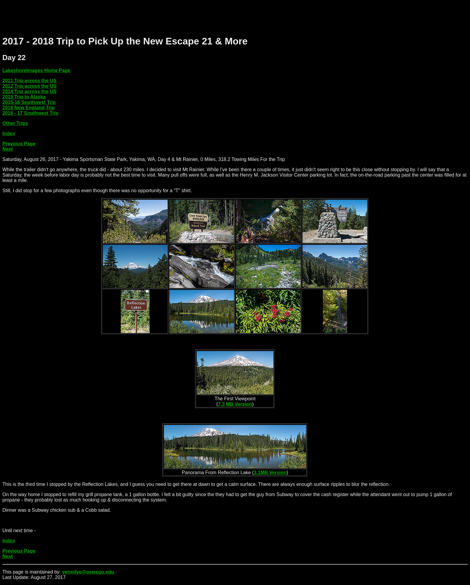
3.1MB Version (270, 472)
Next (7, 149)
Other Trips (15, 123)
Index (8, 133)
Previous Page (18, 143)
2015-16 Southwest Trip (29, 102)
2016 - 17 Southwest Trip (30, 113)
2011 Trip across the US (29, 80)
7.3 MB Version (235, 404)
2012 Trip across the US (29, 86)
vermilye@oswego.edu (88, 571)
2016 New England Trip (28, 107)
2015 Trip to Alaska (24, 96)
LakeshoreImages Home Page (36, 70)
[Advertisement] (111, 15)
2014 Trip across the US (29, 91)
